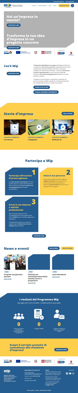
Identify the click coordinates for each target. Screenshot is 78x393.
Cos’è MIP (34, 5)
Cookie (37, 390)
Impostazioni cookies (45, 390)
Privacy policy (30, 390)
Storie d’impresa (42, 5)
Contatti (71, 370)
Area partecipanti (58, 1)
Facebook (67, 373)
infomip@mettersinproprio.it (33, 374)
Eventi (54, 5)
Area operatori (70, 1)
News (50, 5)
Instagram (73, 373)
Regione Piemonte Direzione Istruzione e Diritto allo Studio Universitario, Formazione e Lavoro (10, 378)
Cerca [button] (72, 5)
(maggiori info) (49, 385)
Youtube (70, 373)
